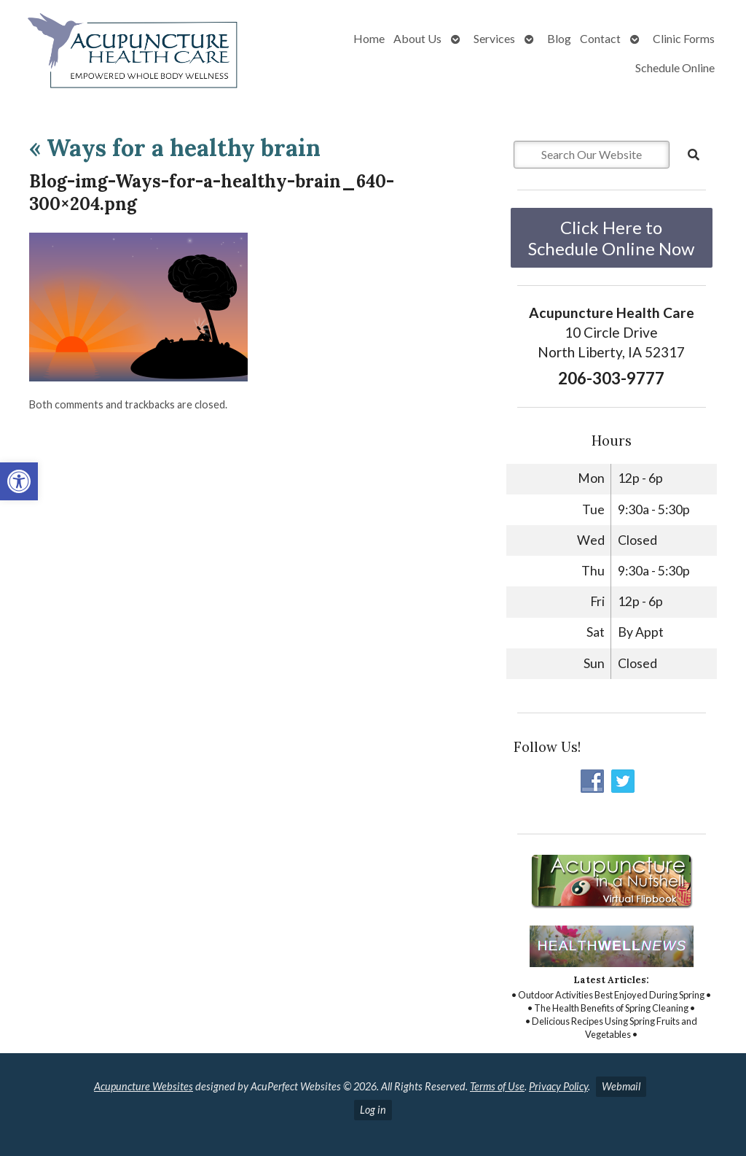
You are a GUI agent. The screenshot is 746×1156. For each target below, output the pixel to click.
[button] (19, 481)
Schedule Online (675, 67)
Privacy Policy (558, 1086)
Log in (373, 1109)
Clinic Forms (684, 38)
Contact (600, 38)
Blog (559, 38)
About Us (417, 38)
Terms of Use (497, 1086)
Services (494, 38)
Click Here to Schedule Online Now (611, 238)
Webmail (621, 1086)
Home (369, 38)
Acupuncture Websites (143, 1086)
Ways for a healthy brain (175, 148)
